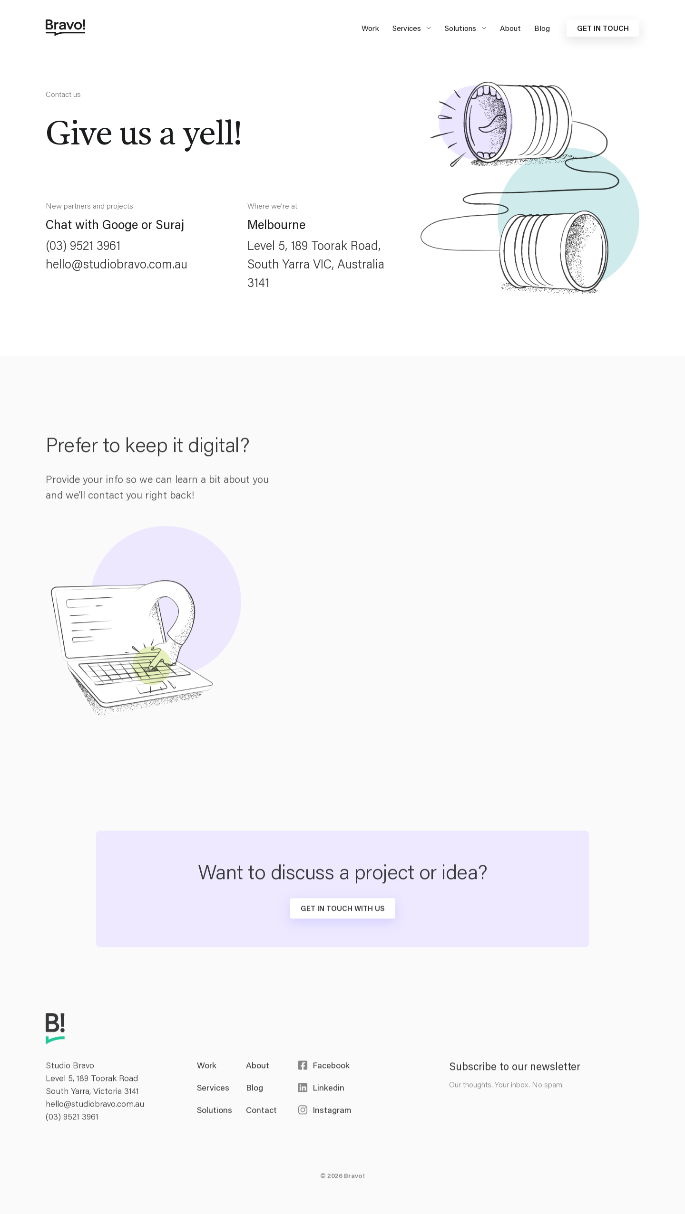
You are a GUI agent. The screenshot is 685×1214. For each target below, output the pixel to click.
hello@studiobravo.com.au (116, 264)
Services (406, 28)
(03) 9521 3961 (83, 245)
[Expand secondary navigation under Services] (427, 28)
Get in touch (603, 28)
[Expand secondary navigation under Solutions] (482, 28)
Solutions (460, 28)
